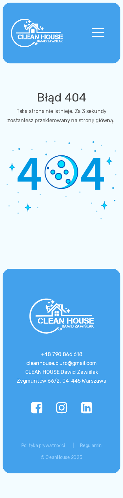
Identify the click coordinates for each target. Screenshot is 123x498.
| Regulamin (87, 445)
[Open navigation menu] (98, 33)
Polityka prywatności (43, 445)
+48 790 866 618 (61, 354)
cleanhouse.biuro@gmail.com (61, 363)
